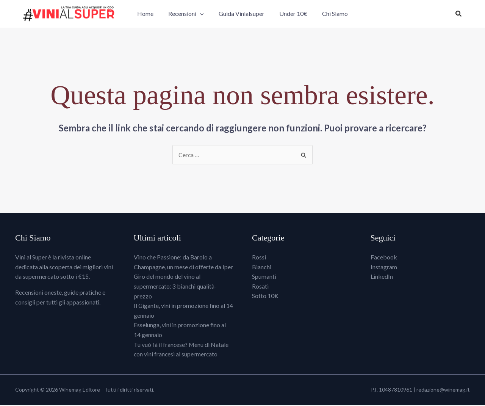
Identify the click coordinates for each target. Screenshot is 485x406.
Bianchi (261, 268)
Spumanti (264, 277)
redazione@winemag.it (443, 390)
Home (150, 14)
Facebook (384, 258)
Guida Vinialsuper (241, 14)
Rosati (260, 287)
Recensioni (189, 14)
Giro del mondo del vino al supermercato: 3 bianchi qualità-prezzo (175, 287)
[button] (203, 14)
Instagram (384, 268)
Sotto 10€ (265, 297)
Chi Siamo (330, 14)
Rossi (259, 258)
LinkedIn (382, 277)
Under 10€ (291, 14)
